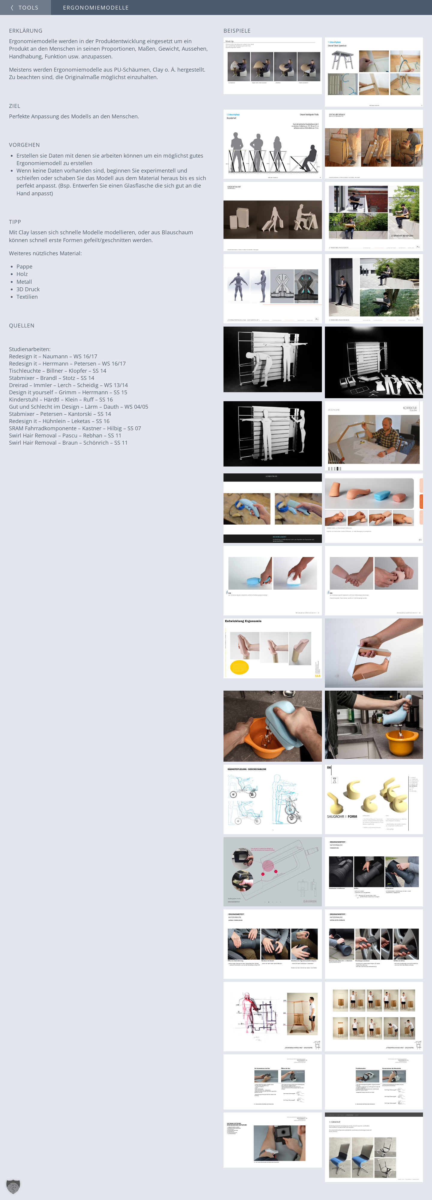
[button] (13, 1187)
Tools (29, 7)
